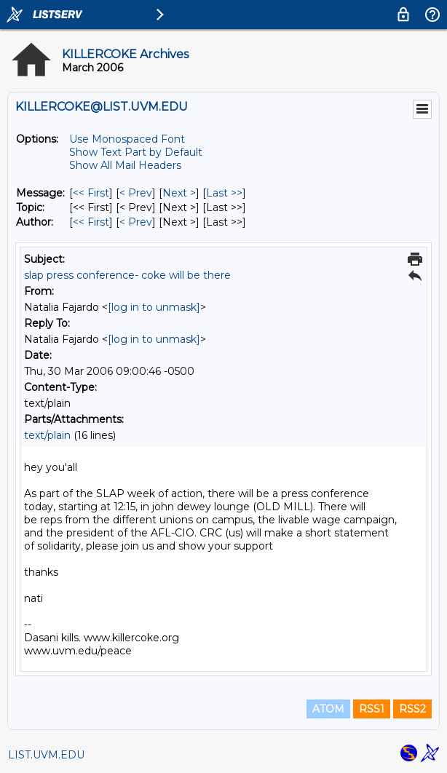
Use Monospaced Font (127, 139)
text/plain (47, 435)
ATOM (328, 708)
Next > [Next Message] (179, 192)
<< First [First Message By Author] (91, 222)
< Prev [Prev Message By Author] (135, 222)
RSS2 (412, 708)
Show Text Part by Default (135, 152)
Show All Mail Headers (125, 165)
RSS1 (371, 708)
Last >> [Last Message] (224, 192)
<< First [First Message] (91, 192)
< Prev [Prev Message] (135, 192)
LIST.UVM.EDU (46, 754)
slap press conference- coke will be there (127, 275)
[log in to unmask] (154, 307)
